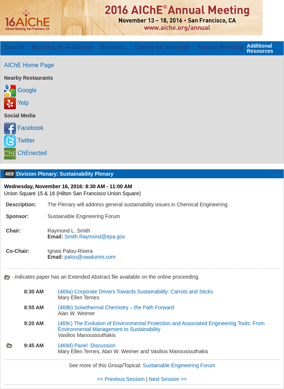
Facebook (24, 128)
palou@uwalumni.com (89, 257)
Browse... (114, 47)
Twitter (19, 140)
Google (20, 90)
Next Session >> (168, 379)
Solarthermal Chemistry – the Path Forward (124, 307)
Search (14, 47)
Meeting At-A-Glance (62, 47)
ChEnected (25, 153)
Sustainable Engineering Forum (179, 365)
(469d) (65, 345)
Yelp (16, 103)
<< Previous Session (121, 379)
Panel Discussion (94, 345)
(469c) (65, 323)
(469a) (65, 292)
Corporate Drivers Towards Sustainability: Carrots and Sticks (143, 292)
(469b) (65, 307)
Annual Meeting (220, 47)
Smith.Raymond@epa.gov (94, 237)
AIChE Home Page (29, 65)
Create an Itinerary (162, 47)
